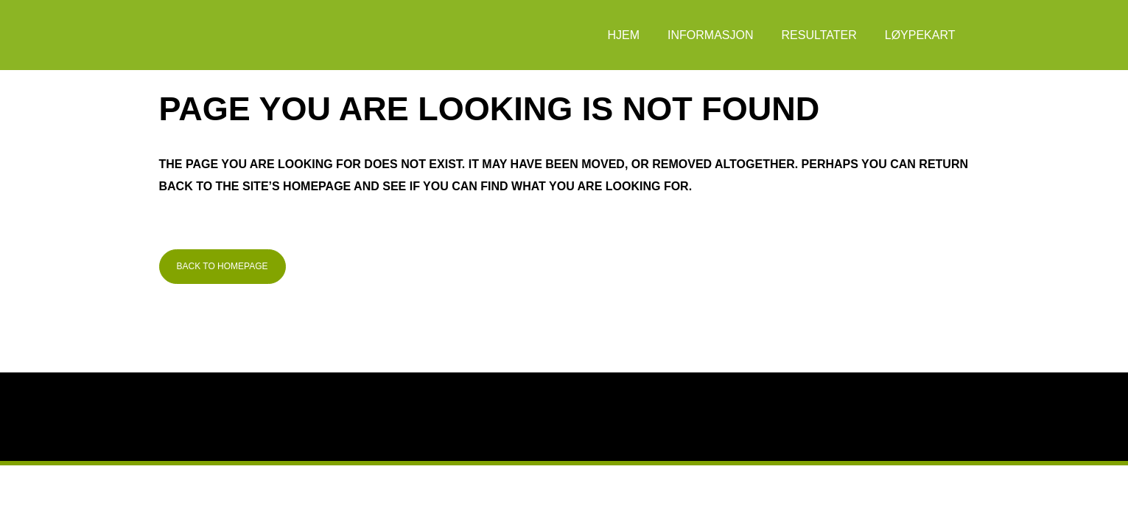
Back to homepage (222, 266)
